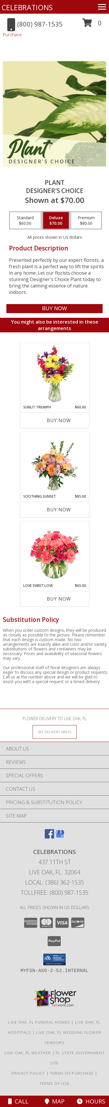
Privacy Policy (28, 1073)
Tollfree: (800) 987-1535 (54, 893)
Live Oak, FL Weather (27, 1052)
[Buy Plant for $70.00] (54, 308)
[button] (92, 24)
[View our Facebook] (49, 836)
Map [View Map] (55, 1101)
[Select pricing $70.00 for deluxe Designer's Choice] (56, 220)
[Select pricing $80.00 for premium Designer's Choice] (86, 220)
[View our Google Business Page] (60, 836)
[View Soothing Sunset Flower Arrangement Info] (54, 463)
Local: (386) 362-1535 (54, 882)
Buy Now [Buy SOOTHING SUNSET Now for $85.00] (59, 509)
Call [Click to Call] (18, 1101)
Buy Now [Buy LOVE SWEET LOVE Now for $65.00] (59, 599)
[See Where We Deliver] (55, 731)
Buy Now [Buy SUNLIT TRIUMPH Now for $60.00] (59, 420)
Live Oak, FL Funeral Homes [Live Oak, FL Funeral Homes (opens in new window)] (39, 1022)
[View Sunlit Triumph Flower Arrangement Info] (54, 374)
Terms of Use (55, 1083)
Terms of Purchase (72, 1073)
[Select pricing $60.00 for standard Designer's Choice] (25, 220)
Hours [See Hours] (91, 1101)
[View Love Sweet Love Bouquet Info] (54, 552)
